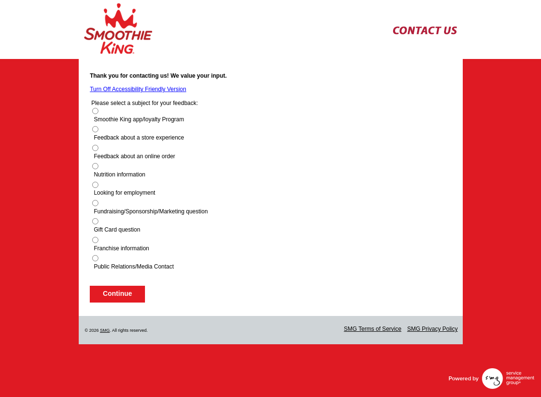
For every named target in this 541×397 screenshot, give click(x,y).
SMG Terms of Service (372, 329)
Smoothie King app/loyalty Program (139, 119)
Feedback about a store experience (139, 137)
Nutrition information (119, 174)
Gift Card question (117, 229)
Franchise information (121, 248)
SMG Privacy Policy (432, 329)
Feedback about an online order (134, 156)
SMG (105, 330)
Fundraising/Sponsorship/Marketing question (150, 211)
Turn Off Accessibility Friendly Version (138, 89)
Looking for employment (124, 192)
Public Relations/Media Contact (134, 266)
